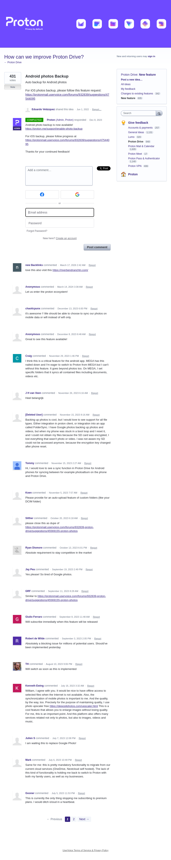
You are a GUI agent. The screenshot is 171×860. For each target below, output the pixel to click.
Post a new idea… (131, 79)
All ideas (125, 84)
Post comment (97, 247)
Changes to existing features (137, 93)
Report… (96, 109)
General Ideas (136, 132)
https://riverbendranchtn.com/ (70, 270)
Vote (12, 87)
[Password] (59, 223)
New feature (147, 74)
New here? (60, 238)
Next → (84, 819)
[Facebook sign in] (42, 194)
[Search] (159, 113)
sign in (151, 56)
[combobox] (139, 113)
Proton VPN (135, 166)
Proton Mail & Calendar (141, 146)
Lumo (131, 137)
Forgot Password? (37, 230)
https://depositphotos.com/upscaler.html (74, 706)
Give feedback (138, 122)
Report (92, 265)
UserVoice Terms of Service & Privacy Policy (85, 850)
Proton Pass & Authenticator (144, 158)
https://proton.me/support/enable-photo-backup (53, 128)
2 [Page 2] (74, 819)
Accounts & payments (140, 127)
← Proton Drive (13, 62)
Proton (133, 174)
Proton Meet (135, 153)
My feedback (128, 88)
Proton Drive (129, 74)
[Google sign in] (77, 194)
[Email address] (59, 212)
